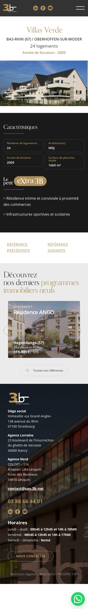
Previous (12, 94)
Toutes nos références (42, 370)
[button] (78, 599)
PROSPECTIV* (68, 574)
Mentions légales (23, 574)
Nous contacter (30, 556)
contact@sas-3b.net (26, 488)
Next (76, 94)
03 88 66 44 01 (25, 501)
